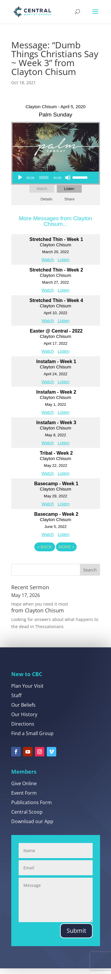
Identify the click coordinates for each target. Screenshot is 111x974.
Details (46, 199)
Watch (41, 188)
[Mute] (68, 178)
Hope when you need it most (39, 604)
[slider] (44, 177)
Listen (69, 188)
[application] (52, 177)
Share (69, 199)
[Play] (20, 178)
